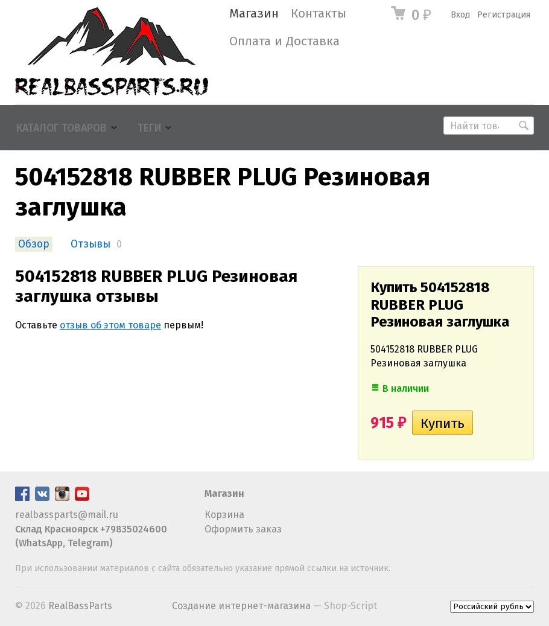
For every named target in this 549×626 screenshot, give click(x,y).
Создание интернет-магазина (241, 606)
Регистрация (503, 15)
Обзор (33, 244)
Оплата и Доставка (284, 41)
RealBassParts (80, 606)
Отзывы (90, 244)
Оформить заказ (243, 529)
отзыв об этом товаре (110, 325)
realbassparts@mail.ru (66, 514)
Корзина (224, 514)
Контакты (318, 13)
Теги (149, 128)
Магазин (254, 13)
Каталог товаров (61, 128)
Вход (460, 15)
